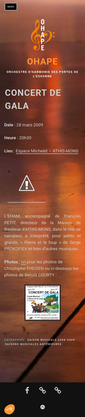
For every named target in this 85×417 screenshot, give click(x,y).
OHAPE (42, 61)
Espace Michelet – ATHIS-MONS (47, 150)
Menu (11, 6)
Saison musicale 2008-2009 (51, 339)
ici (23, 261)
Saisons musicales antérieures (33, 344)
